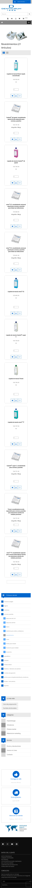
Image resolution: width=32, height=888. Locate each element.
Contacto (7, 715)
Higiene (6, 566)
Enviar (5, 856)
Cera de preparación (9, 664)
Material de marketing (11, 693)
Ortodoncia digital (8, 561)
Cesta (26, 18)
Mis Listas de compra (7, 823)
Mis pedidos (4, 819)
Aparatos (6, 645)
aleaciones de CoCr (11, 578)
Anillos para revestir (11, 603)
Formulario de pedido (7, 826)
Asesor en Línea (9, 710)
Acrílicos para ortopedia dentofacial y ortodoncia (16, 637)
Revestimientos (10, 595)
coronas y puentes (8, 574)
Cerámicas (6, 570)
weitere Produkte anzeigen (16, 542)
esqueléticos (7, 616)
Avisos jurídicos (20, 882)
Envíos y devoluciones (11, 706)
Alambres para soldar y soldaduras (15, 591)
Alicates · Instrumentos (9, 641)
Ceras (7, 599)
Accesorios (9, 612)
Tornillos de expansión (9, 633)
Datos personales (6, 816)
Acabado (6, 620)
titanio (7, 587)
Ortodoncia (7, 685)
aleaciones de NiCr (10, 582)
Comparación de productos (9, 825)
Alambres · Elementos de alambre (12, 629)
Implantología (8, 681)
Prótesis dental (8, 624)
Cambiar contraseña (7, 818)
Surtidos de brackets (10, 668)
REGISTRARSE (21, 1)
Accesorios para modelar (12, 608)
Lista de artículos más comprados (11, 821)
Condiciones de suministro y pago (19, 884)
